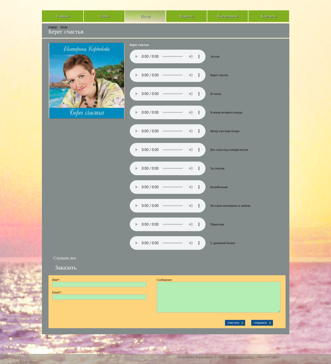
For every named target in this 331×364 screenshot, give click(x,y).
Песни (64, 26)
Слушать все (65, 258)
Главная (52, 26)
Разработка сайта (240, 357)
